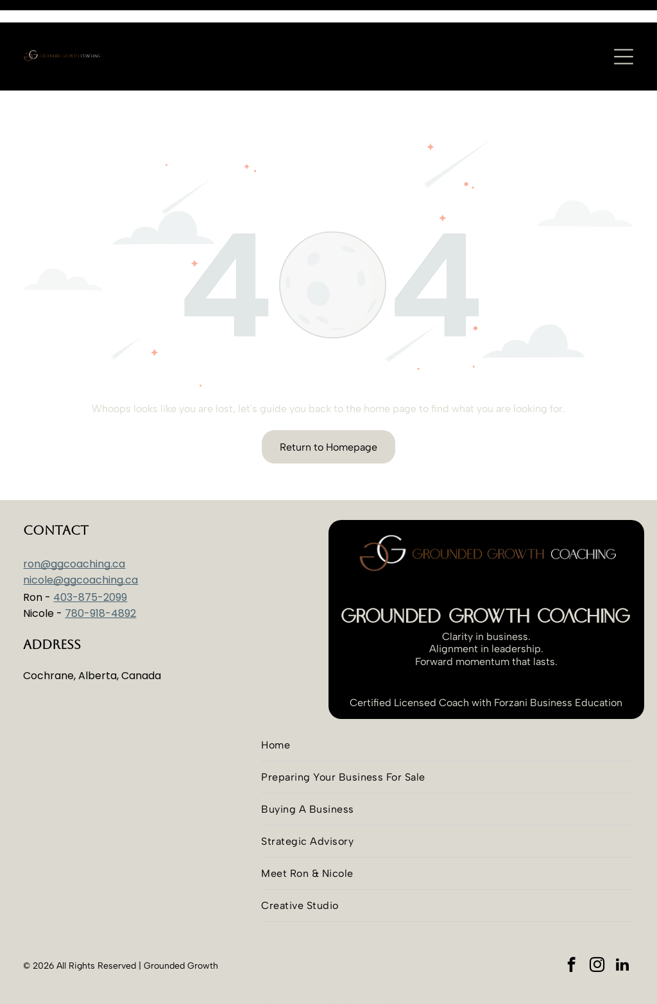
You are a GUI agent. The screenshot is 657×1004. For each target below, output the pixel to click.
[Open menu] (623, 34)
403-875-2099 (90, 565)
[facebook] (571, 934)
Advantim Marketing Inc (330, 986)
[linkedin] (622, 934)
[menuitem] (447, 713)
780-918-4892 (100, 581)
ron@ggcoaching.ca (74, 531)
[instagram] (597, 934)
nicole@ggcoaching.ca (80, 548)
